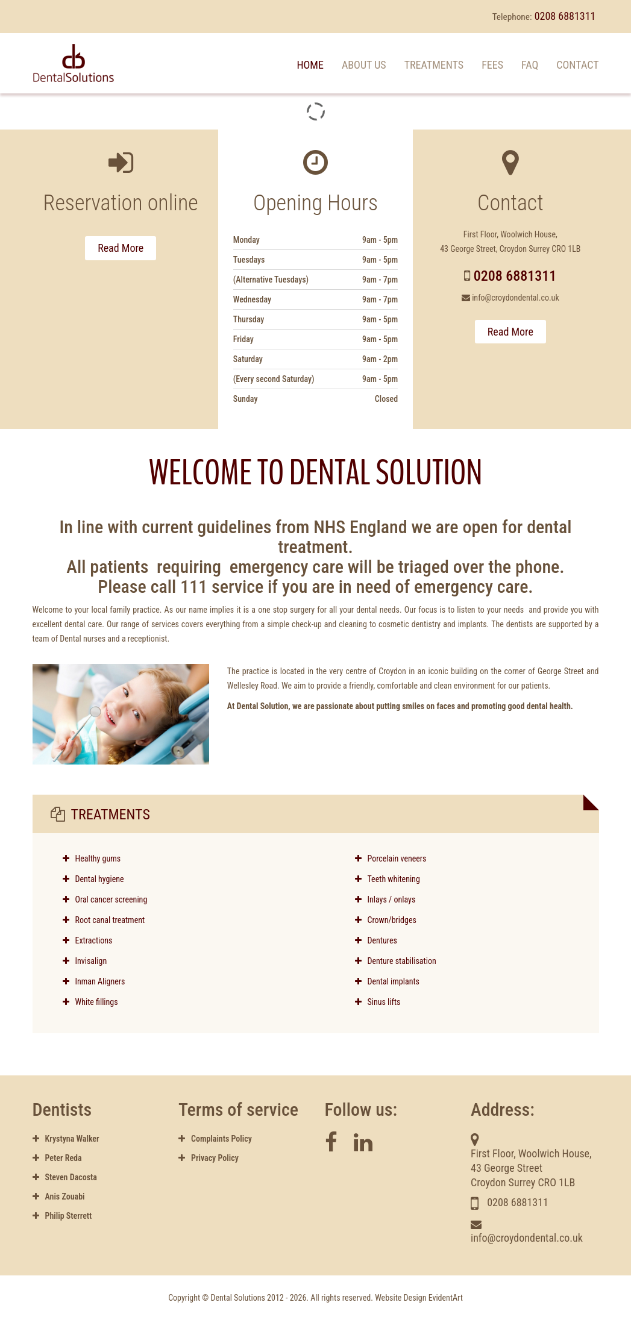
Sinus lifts (378, 1002)
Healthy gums (98, 858)
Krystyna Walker (66, 1138)
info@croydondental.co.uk (515, 297)
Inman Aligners (94, 981)
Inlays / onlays (385, 899)
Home (310, 64)
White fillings (90, 1002)
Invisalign (85, 961)
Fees (492, 64)
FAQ (529, 64)
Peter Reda (57, 1158)
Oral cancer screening (111, 899)
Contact (577, 64)
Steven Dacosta (65, 1177)
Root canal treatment (110, 920)
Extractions (88, 940)
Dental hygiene (99, 879)
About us (364, 64)
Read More (120, 248)
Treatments (434, 64)
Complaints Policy (215, 1138)
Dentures (376, 940)
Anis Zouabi (59, 1196)
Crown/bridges (385, 920)
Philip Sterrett (62, 1216)
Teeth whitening (387, 879)
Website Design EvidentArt (419, 1298)
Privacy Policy (208, 1158)
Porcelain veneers (391, 858)
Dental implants (387, 981)
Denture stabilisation (395, 961)
